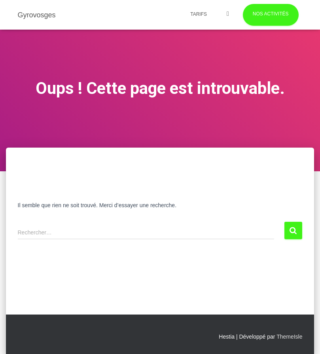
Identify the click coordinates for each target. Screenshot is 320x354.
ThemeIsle (289, 336)
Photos (228, 15)
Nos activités (271, 14)
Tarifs (198, 14)
